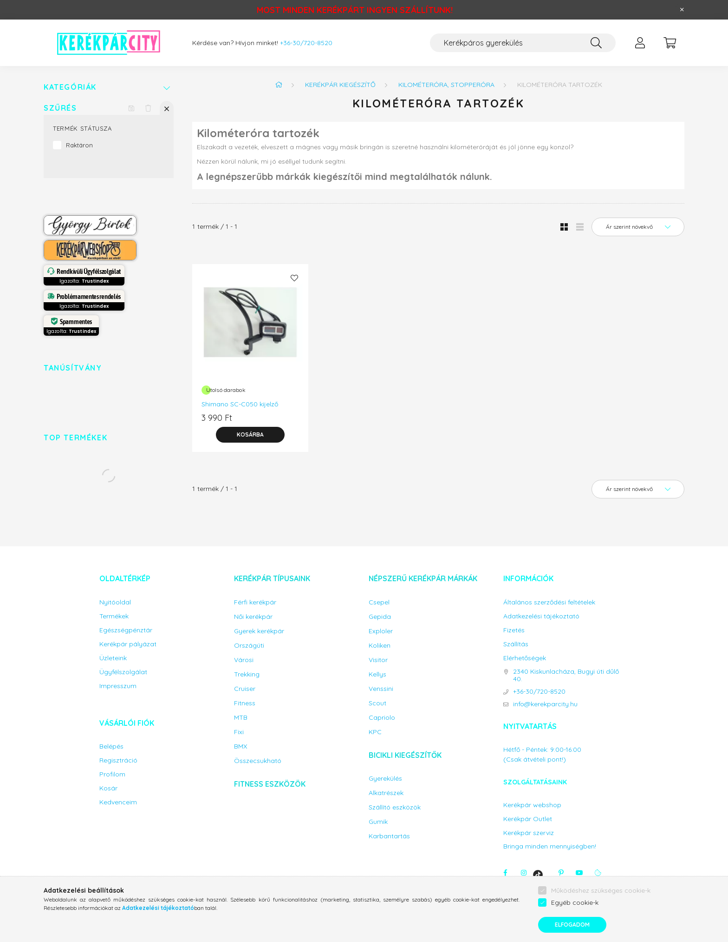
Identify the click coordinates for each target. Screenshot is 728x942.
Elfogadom (572, 924)
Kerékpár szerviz (528, 833)
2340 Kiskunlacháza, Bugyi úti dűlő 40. (566, 675)
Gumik (378, 822)
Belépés (111, 746)
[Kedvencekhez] (294, 278)
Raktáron (79, 145)
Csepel (379, 602)
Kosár (108, 788)
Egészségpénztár (125, 630)
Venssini (381, 689)
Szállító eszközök (395, 807)
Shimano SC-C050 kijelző (240, 404)
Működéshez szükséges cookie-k (600, 890)
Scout (377, 703)
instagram (523, 872)
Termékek (114, 616)
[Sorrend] (638, 227)
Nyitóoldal (115, 602)
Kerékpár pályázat (127, 644)
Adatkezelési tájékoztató (541, 616)
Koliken (379, 646)
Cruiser (244, 689)
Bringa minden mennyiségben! (549, 846)
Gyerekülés (385, 779)
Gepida (380, 617)
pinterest (561, 872)
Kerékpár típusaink (272, 578)
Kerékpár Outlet (527, 819)
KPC (375, 732)
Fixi (239, 732)
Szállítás (515, 644)
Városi (244, 660)
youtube (579, 872)
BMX (240, 746)
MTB (240, 718)
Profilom (112, 774)
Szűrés (60, 108)
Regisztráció (118, 760)
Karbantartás (389, 836)
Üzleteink (113, 658)
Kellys (377, 674)
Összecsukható (257, 761)
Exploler (381, 631)
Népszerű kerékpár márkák (423, 578)
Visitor (378, 660)
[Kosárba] (250, 435)
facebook (505, 872)
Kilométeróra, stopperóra (446, 84)
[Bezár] (682, 10)
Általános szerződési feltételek (549, 602)
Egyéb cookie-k (574, 902)
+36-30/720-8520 (306, 43)
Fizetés (514, 630)
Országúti (249, 646)
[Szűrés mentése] (131, 108)
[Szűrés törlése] (148, 108)
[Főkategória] (278, 84)
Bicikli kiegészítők (405, 755)
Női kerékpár (253, 617)
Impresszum (117, 686)
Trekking (247, 674)
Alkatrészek (386, 793)
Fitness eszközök (270, 784)
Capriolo (382, 718)
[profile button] (639, 42)
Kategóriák (70, 87)
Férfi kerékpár (255, 602)
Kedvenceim (118, 802)
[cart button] (669, 42)
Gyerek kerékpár (259, 631)
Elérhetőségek (524, 658)
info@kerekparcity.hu (545, 704)
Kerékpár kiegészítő (340, 84)
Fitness (244, 703)
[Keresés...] (523, 42)
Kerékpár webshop (532, 805)
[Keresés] (596, 42)
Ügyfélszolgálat (123, 672)
